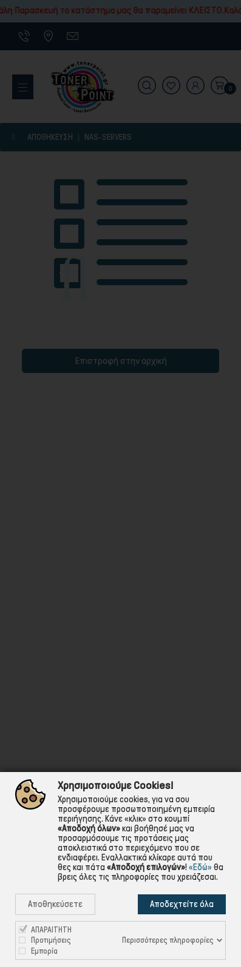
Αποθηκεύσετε (55, 904)
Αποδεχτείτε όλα (182, 904)
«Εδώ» (200, 867)
